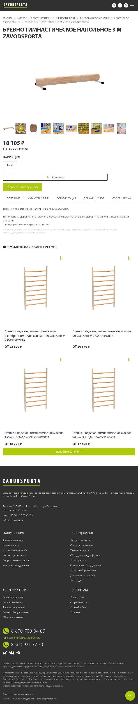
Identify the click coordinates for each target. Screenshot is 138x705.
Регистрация (77, 597)
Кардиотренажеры (80, 541)
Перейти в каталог (69, 452)
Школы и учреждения (15, 556)
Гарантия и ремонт (13, 597)
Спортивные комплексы (16, 561)
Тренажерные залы (13, 541)
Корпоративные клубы (15, 551)
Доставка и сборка (13, 602)
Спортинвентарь (41, 18)
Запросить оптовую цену (22, 187)
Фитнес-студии (11, 546)
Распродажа (77, 581)
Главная (8, 18)
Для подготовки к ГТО (82, 576)
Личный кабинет (79, 607)
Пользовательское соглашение (18, 694)
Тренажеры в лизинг (14, 607)
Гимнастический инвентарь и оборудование (83, 18)
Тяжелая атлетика (79, 551)
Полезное (75, 612)
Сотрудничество (79, 602)
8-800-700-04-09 (28, 631)
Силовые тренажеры (81, 546)
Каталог (22, 18)
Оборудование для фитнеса (85, 556)
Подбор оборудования (15, 612)
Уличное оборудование (16, 566)
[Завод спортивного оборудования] (15, 5)
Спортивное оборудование (85, 566)
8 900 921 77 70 (27, 645)
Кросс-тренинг (78, 561)
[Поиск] (114, 5)
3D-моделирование (13, 617)
